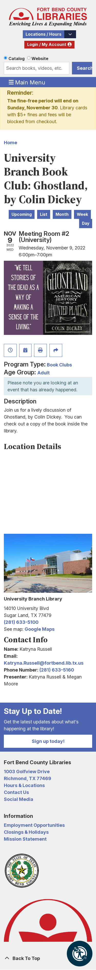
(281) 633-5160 (56, 670)
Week (82, 214)
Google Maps (40, 629)
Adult (43, 372)
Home (10, 142)
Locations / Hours (43, 34)
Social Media (18, 799)
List (43, 214)
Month (62, 214)
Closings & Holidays (26, 832)
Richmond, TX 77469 (27, 778)
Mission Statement (25, 839)
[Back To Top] (48, 958)
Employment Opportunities (34, 825)
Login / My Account (46, 44)
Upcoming (22, 214)
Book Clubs (59, 364)
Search (84, 68)
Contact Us (16, 792)
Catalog (16, 58)
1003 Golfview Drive (27, 771)
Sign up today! (48, 741)
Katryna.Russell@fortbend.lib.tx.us (43, 663)
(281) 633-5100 (21, 622)
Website (39, 58)
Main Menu (27, 82)
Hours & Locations (24, 785)
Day (85, 223)
